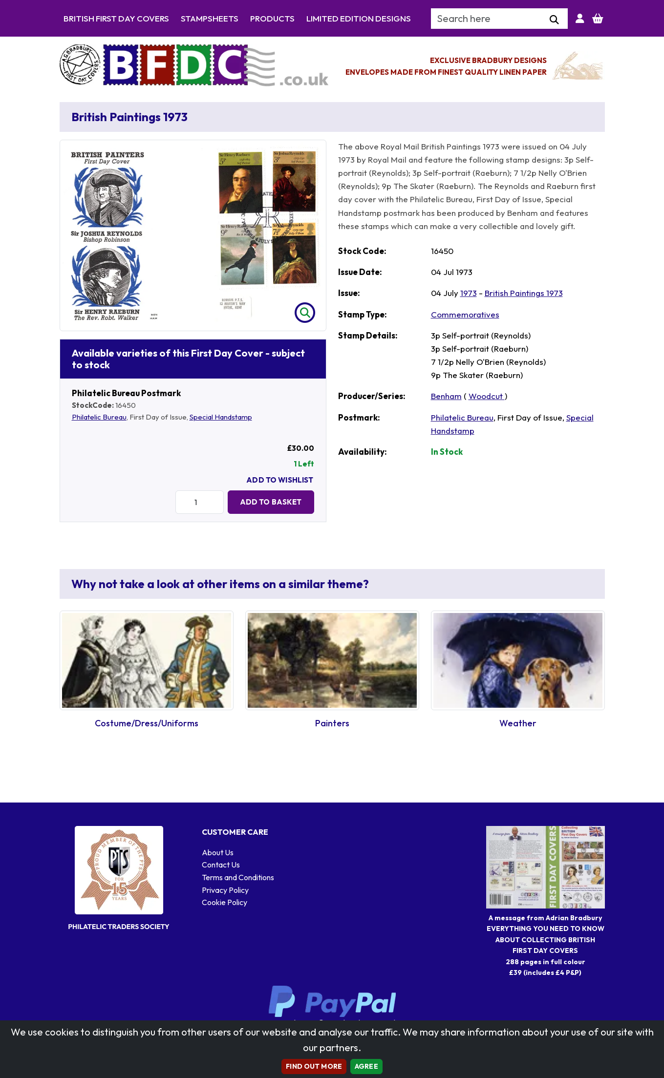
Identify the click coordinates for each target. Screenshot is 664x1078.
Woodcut (487, 396)
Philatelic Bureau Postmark (126, 393)
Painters (332, 723)
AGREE (366, 1066)
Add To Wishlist (279, 480)
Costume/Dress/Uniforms (146, 723)
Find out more (314, 1066)
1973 (468, 293)
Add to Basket (271, 502)
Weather (517, 723)
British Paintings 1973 (524, 293)
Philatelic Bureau (99, 417)
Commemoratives (465, 314)
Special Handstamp (221, 417)
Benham (446, 396)
